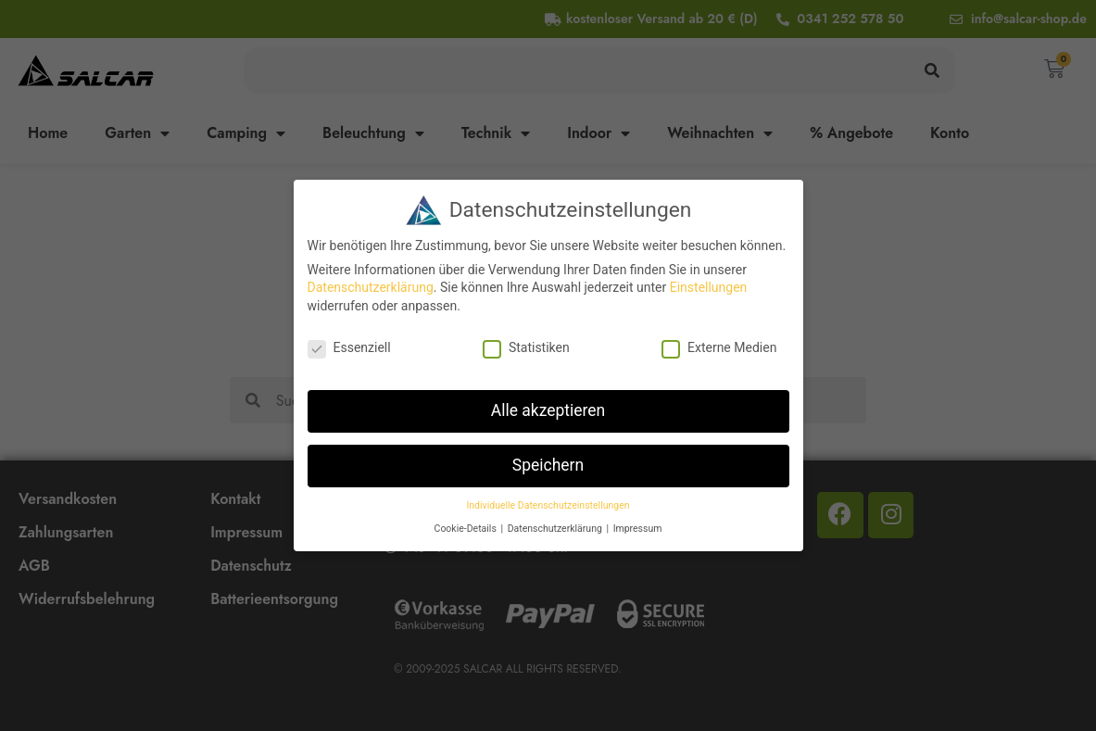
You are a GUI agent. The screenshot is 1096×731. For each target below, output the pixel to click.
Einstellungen (709, 287)
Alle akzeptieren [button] (548, 410)
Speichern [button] (548, 465)
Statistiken (526, 347)
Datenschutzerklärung (371, 287)
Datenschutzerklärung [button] (556, 529)
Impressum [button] (637, 529)
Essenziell (349, 347)
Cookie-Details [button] (467, 529)
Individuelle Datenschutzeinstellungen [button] (547, 505)
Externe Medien (718, 347)
